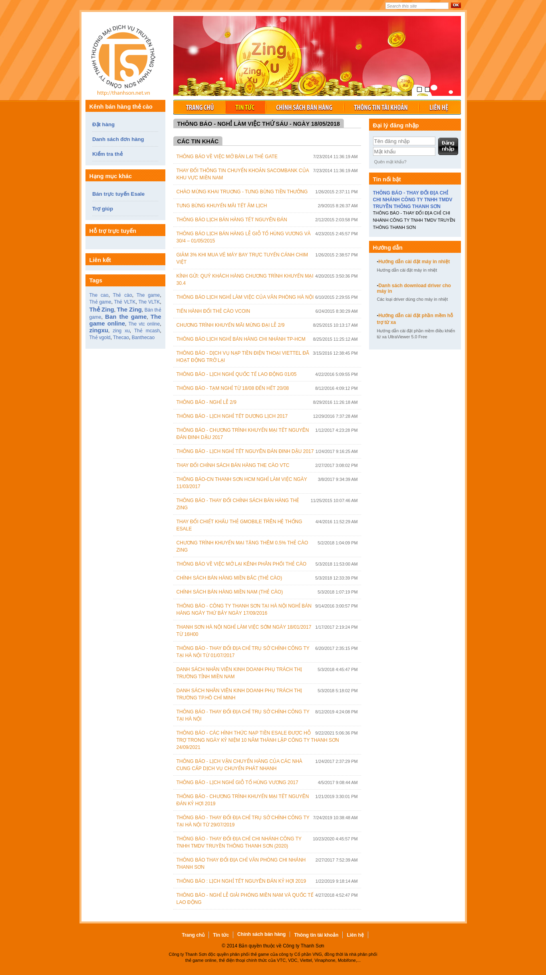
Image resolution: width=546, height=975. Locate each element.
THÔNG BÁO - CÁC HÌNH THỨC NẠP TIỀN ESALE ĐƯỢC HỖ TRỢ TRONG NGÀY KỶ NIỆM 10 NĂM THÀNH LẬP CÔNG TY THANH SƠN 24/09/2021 (258, 740)
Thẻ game (100, 302)
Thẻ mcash (147, 331)
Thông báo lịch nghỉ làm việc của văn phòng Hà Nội (245, 297)
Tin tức (245, 107)
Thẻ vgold (100, 337)
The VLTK (149, 302)
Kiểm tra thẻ (107, 154)
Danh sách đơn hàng (118, 139)
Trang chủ (199, 107)
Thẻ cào (122, 295)
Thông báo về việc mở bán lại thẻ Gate (227, 156)
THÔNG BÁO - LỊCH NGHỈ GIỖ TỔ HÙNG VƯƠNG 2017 (237, 782)
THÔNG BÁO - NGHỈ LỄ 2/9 (206, 402)
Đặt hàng (103, 124)
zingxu (99, 330)
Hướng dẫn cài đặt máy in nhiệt (413, 261)
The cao (99, 295)
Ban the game (126, 316)
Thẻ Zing (101, 309)
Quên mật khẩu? (390, 161)
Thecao (121, 337)
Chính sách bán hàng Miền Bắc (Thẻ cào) (229, 578)
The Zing (129, 309)
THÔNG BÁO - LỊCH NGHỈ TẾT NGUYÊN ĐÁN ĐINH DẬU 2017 (245, 451)
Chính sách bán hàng (304, 107)
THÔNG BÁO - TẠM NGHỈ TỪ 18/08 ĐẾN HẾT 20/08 (233, 388)
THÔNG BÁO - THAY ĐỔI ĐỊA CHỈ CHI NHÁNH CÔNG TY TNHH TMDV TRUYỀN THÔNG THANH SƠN (413, 199)
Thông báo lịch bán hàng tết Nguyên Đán (232, 219)
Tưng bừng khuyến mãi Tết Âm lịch (222, 206)
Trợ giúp (102, 209)
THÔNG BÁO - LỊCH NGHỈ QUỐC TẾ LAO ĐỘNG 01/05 (237, 374)
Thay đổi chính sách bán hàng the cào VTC (233, 465)
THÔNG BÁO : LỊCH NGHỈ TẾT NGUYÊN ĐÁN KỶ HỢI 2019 (241, 881)
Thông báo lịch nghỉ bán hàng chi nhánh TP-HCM (241, 339)
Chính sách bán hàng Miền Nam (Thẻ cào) (230, 592)
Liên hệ (440, 107)
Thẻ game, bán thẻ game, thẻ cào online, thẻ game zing (125, 62)
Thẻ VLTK (124, 302)
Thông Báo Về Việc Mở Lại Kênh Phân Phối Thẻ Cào (242, 564)
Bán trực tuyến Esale (118, 194)
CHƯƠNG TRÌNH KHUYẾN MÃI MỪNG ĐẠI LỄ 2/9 (231, 325)
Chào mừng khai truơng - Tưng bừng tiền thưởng (242, 192)
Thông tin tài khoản (381, 107)
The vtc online (144, 324)
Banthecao (143, 337)
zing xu (121, 331)
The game (148, 295)
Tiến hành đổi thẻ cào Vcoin (213, 311)
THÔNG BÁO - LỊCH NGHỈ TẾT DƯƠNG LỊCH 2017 (232, 416)
